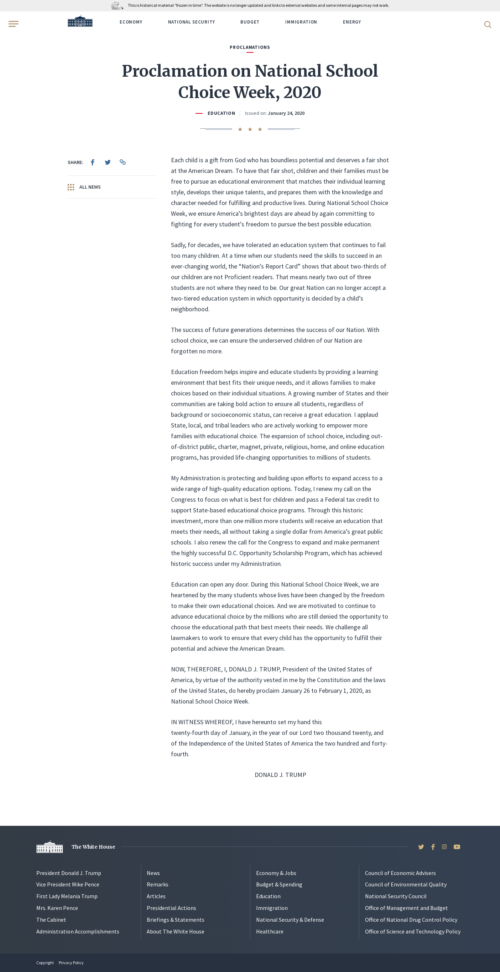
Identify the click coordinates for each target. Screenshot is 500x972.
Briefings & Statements (175, 919)
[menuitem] (92, 162)
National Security (191, 22)
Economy (131, 22)
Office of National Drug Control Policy (411, 919)
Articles (156, 896)
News (153, 872)
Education (221, 113)
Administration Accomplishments (77, 931)
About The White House (175, 931)
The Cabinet (51, 919)
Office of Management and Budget (406, 907)
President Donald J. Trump (68, 872)
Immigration (301, 22)
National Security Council (396, 896)
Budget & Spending (279, 884)
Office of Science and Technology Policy (412, 931)
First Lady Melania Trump (67, 896)
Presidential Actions (171, 907)
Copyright (45, 962)
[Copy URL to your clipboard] (122, 162)
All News (84, 187)
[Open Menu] (13, 24)
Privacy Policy (71, 962)
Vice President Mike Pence (67, 884)
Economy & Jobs (276, 872)
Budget (250, 22)
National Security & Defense (290, 919)
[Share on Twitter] (107, 162)
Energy (352, 22)
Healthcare (269, 931)
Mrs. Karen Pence (57, 907)
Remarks (157, 884)
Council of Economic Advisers (400, 872)
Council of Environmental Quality (406, 884)
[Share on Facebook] (92, 162)
